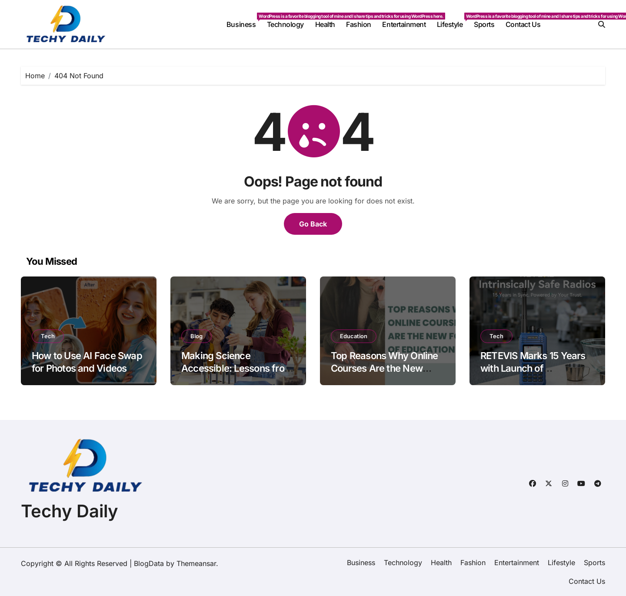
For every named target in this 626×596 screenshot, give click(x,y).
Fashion (358, 24)
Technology (285, 24)
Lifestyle (452, 21)
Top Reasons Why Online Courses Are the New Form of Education (384, 368)
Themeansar (196, 563)
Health (325, 24)
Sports (484, 24)
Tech (48, 336)
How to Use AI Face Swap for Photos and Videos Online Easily (87, 368)
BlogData (149, 563)
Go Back (313, 224)
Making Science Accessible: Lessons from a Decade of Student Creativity (237, 374)
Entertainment (404, 24)
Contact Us (523, 24)
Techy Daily (69, 511)
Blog (196, 336)
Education (353, 336)
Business (243, 21)
